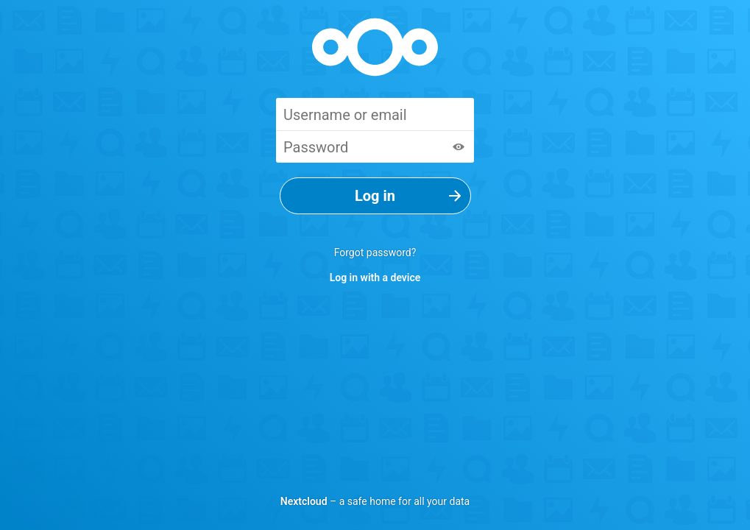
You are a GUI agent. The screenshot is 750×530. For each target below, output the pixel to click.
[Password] (375, 146)
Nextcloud (304, 501)
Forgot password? (375, 252)
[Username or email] (375, 114)
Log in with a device (375, 277)
